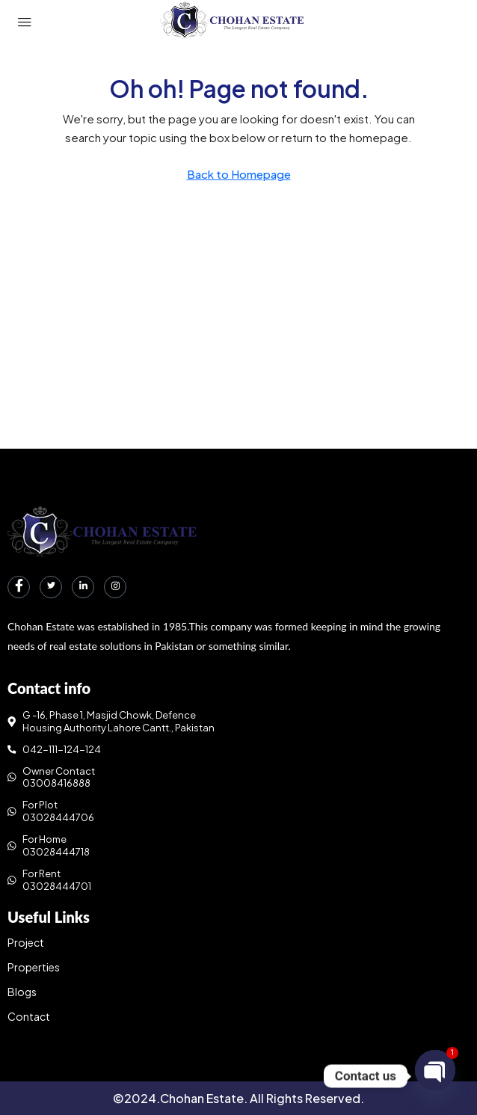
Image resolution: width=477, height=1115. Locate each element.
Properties (33, 967)
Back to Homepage (239, 174)
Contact (28, 1016)
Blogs (22, 991)
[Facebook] (18, 587)
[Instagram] (115, 587)
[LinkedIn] (83, 587)
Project (25, 942)
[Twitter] (51, 587)
